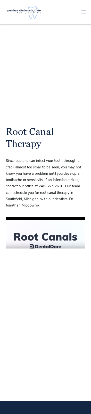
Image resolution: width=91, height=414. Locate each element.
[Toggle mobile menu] (83, 12)
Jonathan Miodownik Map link (45, 378)
